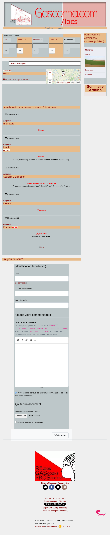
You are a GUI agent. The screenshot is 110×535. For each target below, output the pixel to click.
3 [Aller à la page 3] (41, 247)
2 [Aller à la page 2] (40, 247)
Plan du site (40, 526)
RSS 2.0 (64, 526)
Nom (17, 274)
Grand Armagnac (18, 63)
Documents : (69, 39)
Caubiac (88, 75)
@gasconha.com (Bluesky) (55, 501)
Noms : (22, 39)
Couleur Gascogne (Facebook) (55, 511)
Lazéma (7, 203)
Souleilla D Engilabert (14, 177)
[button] (63, 73)
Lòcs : (7, 39)
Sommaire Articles (95, 88)
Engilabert (8, 123)
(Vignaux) (7, 121)
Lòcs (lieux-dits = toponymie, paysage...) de (29, 107)
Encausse (89, 70)
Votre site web (21, 300)
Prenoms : (37, 39)
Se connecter (20, 283)
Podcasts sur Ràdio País (55, 498)
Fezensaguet (7, 70)
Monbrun (89, 50)
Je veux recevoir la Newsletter (30, 422)
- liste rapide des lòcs (21, 79)
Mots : (53, 39)
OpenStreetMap (64, 82)
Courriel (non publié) (23, 288)
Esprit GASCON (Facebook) (55, 508)
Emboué (7, 227)
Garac (87, 54)
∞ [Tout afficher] (43, 247)
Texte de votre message (25, 322)
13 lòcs (7, 79)
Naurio (6, 147)
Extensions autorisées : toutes (27, 412)
